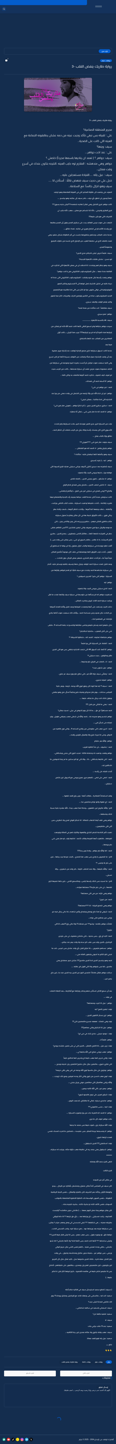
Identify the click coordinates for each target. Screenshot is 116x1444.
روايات (82, 3)
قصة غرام (22, 9)
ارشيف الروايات (34, 3)
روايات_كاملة (86, 1362)
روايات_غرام (106, 61)
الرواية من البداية (34, 9)
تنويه (5, 3)
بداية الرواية (70, 9)
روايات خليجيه (60, 3)
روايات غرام (59, 9)
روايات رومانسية (47, 3)
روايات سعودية (72, 3)
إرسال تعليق (103, 1387)
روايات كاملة (48, 9)
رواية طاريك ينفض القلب (70, 1362)
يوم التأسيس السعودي (18, 3)
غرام (78, 9)
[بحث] (4, 9)
